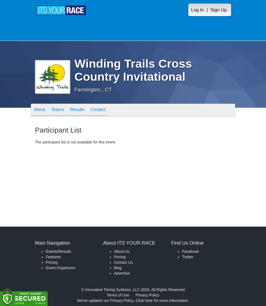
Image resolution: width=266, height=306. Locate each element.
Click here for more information (162, 300)
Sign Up (218, 10)
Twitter (187, 257)
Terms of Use (118, 295)
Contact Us (123, 262)
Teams (57, 110)
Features (53, 257)
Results (77, 110)
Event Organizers (60, 268)
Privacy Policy (147, 295)
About (39, 110)
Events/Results (58, 251)
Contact (97, 110)
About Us (122, 251)
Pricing (52, 262)
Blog (118, 268)
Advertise (122, 273)
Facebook (190, 251)
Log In (197, 10)
